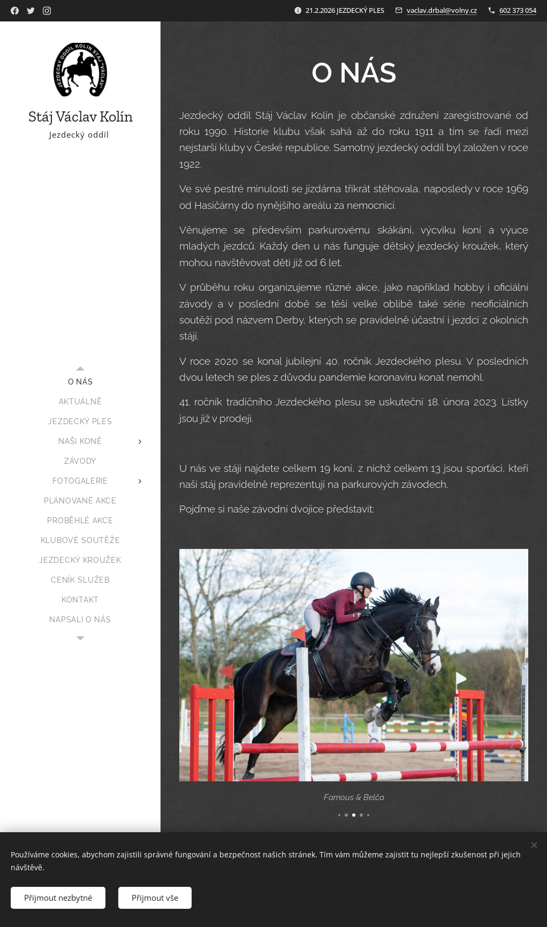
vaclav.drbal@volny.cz (442, 10)
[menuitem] (80, 382)
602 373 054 (517, 10)
